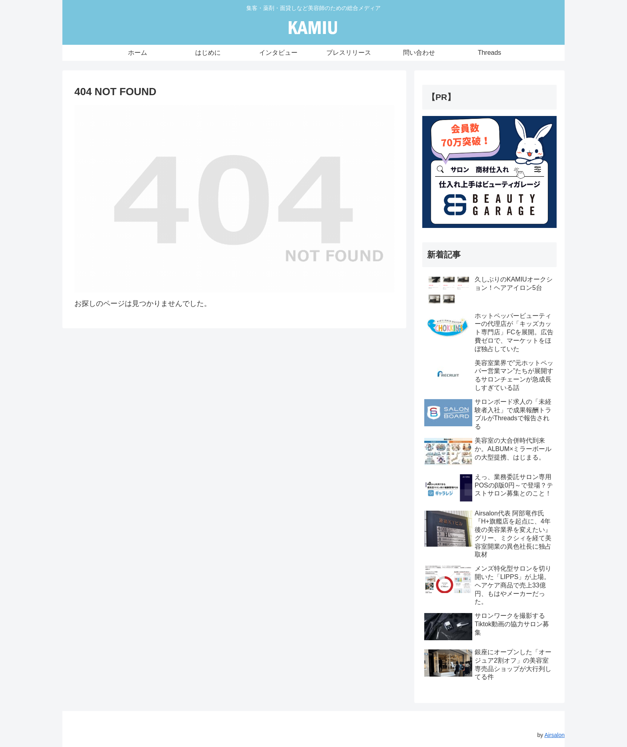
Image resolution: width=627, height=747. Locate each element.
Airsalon (554, 735)
